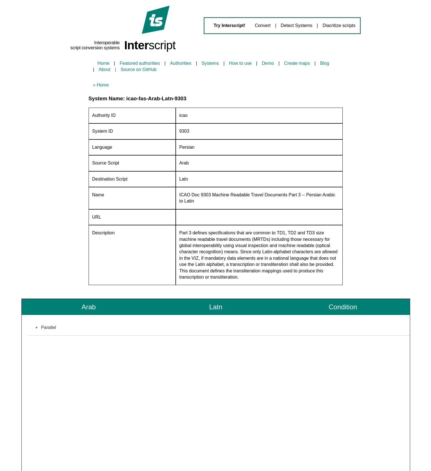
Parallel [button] (44, 327)
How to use (240, 63)
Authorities (181, 63)
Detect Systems (296, 25)
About (105, 69)
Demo (268, 63)
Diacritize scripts (339, 25)
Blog (324, 63)
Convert (263, 25)
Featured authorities (140, 63)
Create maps (297, 63)
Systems (210, 63)
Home (104, 63)
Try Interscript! (229, 25)
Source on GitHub (139, 69)
